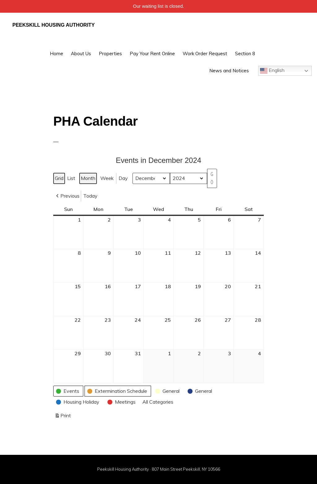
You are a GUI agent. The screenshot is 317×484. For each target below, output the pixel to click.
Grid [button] (59, 179)
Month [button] (88, 178)
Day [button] (123, 178)
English (272, 70)
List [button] (72, 179)
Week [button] (107, 178)
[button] (67, 196)
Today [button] (90, 196)
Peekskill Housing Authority (53, 25)
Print (62, 416)
